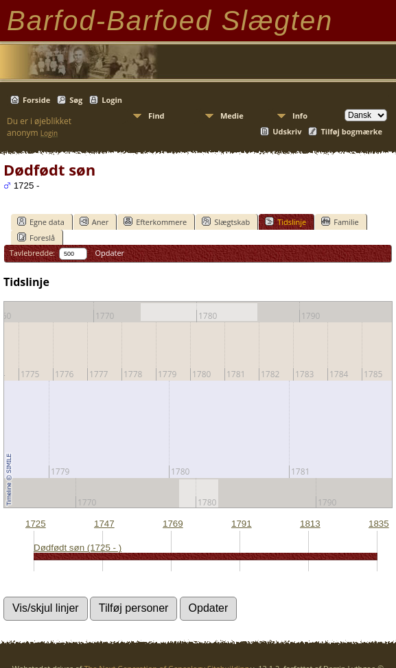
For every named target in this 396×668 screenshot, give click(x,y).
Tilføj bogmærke (351, 131)
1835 (379, 523)
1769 (173, 523)
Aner (94, 221)
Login (112, 100)
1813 (310, 523)
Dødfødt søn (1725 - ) (77, 547)
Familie (339, 221)
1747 (104, 523)
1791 (241, 523)
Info (299, 115)
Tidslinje (285, 221)
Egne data (41, 221)
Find (156, 115)
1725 (35, 523)
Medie (232, 115)
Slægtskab (226, 221)
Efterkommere (155, 221)
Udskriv (286, 131)
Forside (36, 100)
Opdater (109, 253)
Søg (75, 100)
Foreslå (36, 237)
